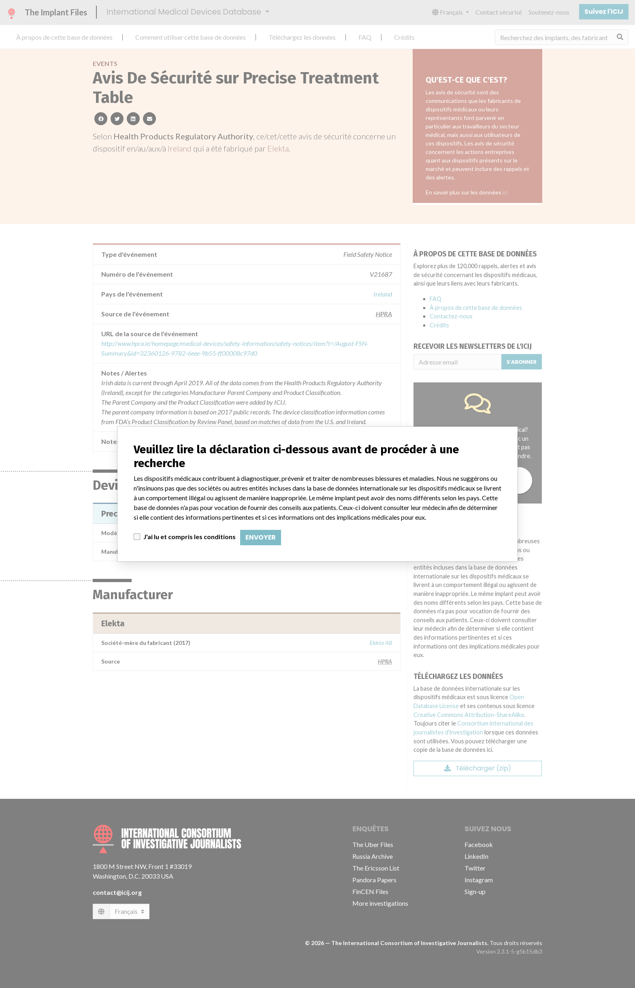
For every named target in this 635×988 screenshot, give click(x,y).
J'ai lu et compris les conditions (189, 536)
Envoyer (260, 537)
